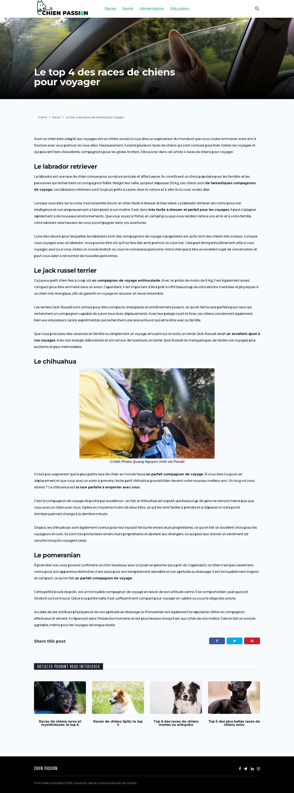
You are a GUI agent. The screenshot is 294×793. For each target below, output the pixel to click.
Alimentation (150, 9)
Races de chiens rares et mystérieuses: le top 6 (60, 723)
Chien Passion (45, 768)
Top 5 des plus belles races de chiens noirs (234, 723)
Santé (126, 9)
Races (109, 9)
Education (178, 9)
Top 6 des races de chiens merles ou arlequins (176, 723)
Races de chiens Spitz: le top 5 (118, 721)
